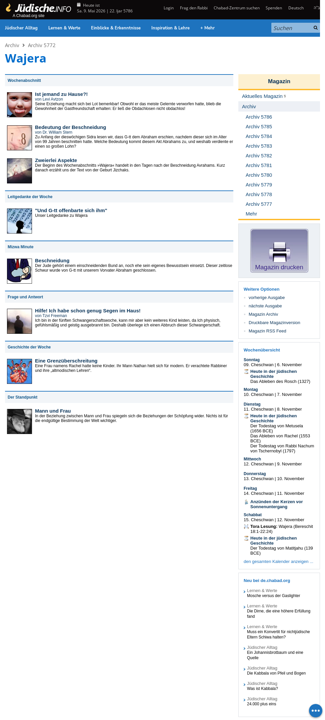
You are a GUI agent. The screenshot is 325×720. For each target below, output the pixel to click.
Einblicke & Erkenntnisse (116, 28)
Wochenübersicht (262, 349)
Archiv (12, 45)
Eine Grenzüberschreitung (66, 361)
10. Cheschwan (259, 394)
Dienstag (252, 404)
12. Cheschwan (259, 463)
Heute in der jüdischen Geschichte (273, 374)
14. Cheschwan (259, 493)
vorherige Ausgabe (267, 297)
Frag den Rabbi (194, 8)
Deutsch (296, 8)
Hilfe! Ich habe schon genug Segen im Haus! (88, 310)
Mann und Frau (53, 411)
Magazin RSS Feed (267, 330)
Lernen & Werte (64, 28)
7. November (289, 394)
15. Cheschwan (259, 519)
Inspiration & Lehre (170, 28)
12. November (290, 519)
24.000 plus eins (261, 704)
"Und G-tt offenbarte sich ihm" (71, 210)
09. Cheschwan (259, 364)
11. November (290, 493)
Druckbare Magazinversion (274, 322)
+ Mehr (207, 28)
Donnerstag (255, 473)
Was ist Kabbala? (262, 688)
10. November (290, 478)
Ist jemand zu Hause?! (61, 94)
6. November (289, 364)
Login (168, 8)
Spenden (274, 8)
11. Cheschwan (259, 409)
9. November (289, 463)
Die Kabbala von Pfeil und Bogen (276, 673)
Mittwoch (252, 459)
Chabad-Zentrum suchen (237, 8)
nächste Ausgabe (265, 305)
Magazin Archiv (263, 314)
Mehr (251, 214)
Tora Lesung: (263, 526)
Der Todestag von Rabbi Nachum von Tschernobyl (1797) (282, 448)
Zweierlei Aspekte (56, 160)
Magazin (279, 81)
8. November (289, 409)
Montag (251, 389)
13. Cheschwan (259, 478)
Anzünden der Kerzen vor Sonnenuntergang (276, 504)
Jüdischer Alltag (21, 28)
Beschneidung (52, 260)
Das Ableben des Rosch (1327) (280, 381)
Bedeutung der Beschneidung (70, 127)
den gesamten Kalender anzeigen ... (278, 561)
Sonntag (252, 359)
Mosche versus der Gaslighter (273, 595)
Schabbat (253, 515)
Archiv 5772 (42, 45)
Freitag (250, 488)
